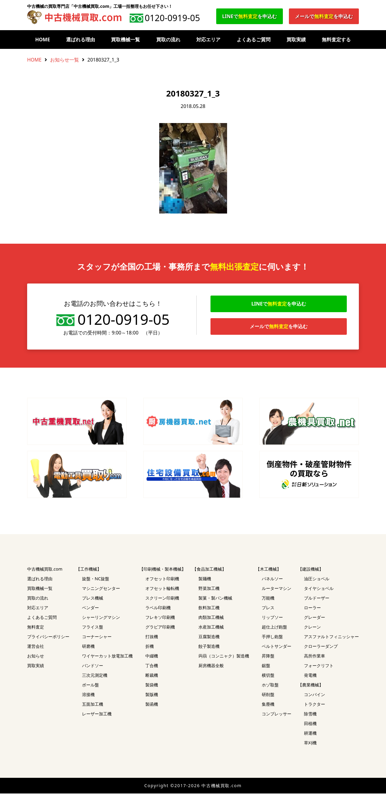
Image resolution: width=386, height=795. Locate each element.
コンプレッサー (276, 715)
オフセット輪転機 (162, 590)
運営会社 (35, 648)
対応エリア (208, 39)
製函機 (151, 705)
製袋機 (151, 686)
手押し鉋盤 (272, 638)
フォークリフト (319, 667)
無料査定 (35, 628)
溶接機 (88, 696)
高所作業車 (314, 657)
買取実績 (296, 39)
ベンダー (90, 609)
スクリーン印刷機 (162, 599)
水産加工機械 (211, 628)
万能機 (268, 599)
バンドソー (92, 667)
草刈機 (310, 744)
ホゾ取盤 (270, 686)
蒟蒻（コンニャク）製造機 (223, 657)
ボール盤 (90, 686)
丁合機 (151, 667)
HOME (42, 39)
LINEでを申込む (249, 16)
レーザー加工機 (97, 715)
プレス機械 (92, 599)
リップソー (272, 619)
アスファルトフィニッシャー (331, 638)
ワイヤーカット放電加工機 (107, 657)
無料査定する (336, 39)
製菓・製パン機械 (215, 599)
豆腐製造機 (209, 638)
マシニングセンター (101, 590)
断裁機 (151, 676)
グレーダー (314, 619)
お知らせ (35, 657)
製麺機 (204, 580)
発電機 (310, 676)
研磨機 (88, 648)
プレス (268, 609)
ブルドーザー (316, 599)
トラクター (314, 705)
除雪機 (310, 715)
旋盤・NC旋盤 (95, 580)
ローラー (312, 609)
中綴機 (151, 657)
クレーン (312, 628)
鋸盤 (266, 667)
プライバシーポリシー (48, 638)
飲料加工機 (209, 609)
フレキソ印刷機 (160, 619)
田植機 (310, 725)
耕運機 (310, 734)
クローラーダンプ (321, 648)
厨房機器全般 (211, 667)
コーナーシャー (97, 638)
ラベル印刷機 (158, 609)
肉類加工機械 (211, 619)
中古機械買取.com (44, 570)
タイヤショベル (319, 590)
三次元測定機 (94, 676)
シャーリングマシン (101, 619)
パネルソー (272, 580)
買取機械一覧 (125, 39)
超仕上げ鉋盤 (274, 628)
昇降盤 (268, 657)
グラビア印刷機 (160, 628)
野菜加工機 (209, 590)
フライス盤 (92, 628)
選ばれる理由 (80, 39)
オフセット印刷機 (162, 580)
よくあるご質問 (254, 39)
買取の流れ (168, 39)
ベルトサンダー (276, 648)
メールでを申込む (324, 16)
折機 (149, 648)
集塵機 (268, 705)
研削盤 (268, 696)
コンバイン (314, 696)
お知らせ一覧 (64, 59)
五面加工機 (92, 705)
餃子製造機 (209, 648)
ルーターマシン (276, 590)
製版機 (151, 696)
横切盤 (268, 676)
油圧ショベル (316, 580)
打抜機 (151, 638)
